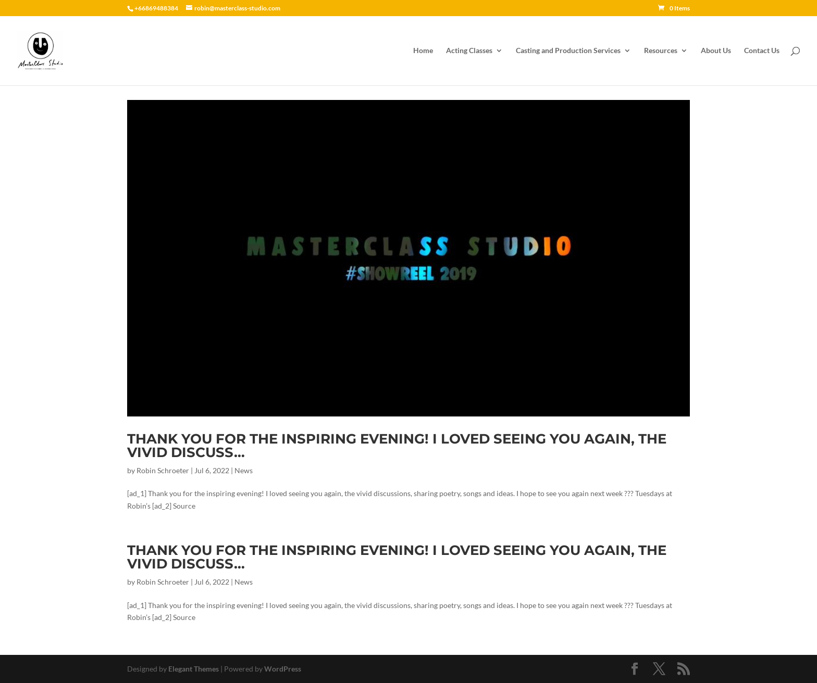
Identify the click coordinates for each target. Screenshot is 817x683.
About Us (716, 51)
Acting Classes (469, 51)
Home (423, 51)
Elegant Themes (193, 668)
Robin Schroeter (163, 470)
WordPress (282, 668)
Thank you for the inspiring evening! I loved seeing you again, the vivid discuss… (396, 446)
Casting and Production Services (568, 51)
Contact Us (761, 51)
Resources (660, 51)
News (243, 470)
